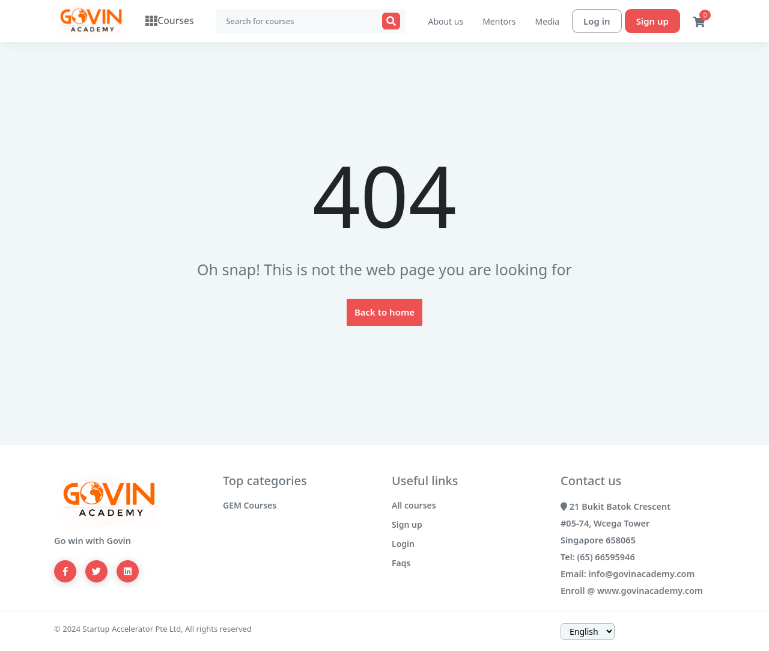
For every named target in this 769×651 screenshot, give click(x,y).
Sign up (652, 21)
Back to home (384, 312)
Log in (596, 21)
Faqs (401, 563)
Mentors (498, 21)
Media (547, 21)
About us (445, 21)
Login (403, 543)
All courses (414, 505)
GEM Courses (249, 505)
